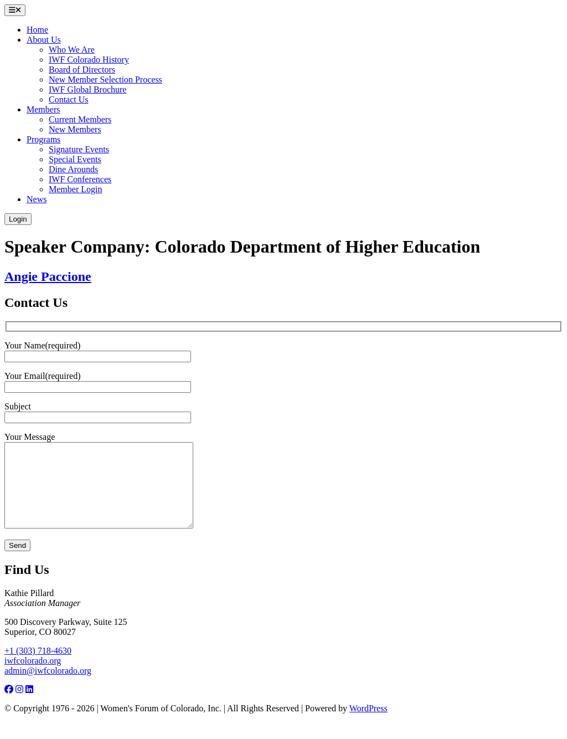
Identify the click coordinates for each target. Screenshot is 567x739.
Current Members (80, 119)
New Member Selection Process (105, 79)
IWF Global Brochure (87, 89)
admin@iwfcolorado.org (47, 687)
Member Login (75, 189)
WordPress (368, 725)
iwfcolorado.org (32, 677)
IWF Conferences (80, 179)
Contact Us (69, 99)
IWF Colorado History (89, 59)
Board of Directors (82, 69)
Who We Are (72, 49)
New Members (75, 129)
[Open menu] (14, 10)
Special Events (75, 159)
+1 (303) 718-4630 (37, 667)
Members (43, 109)
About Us (44, 39)
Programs (43, 139)
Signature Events (79, 149)
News (37, 199)
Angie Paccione (47, 276)
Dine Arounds (73, 169)
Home (37, 29)
